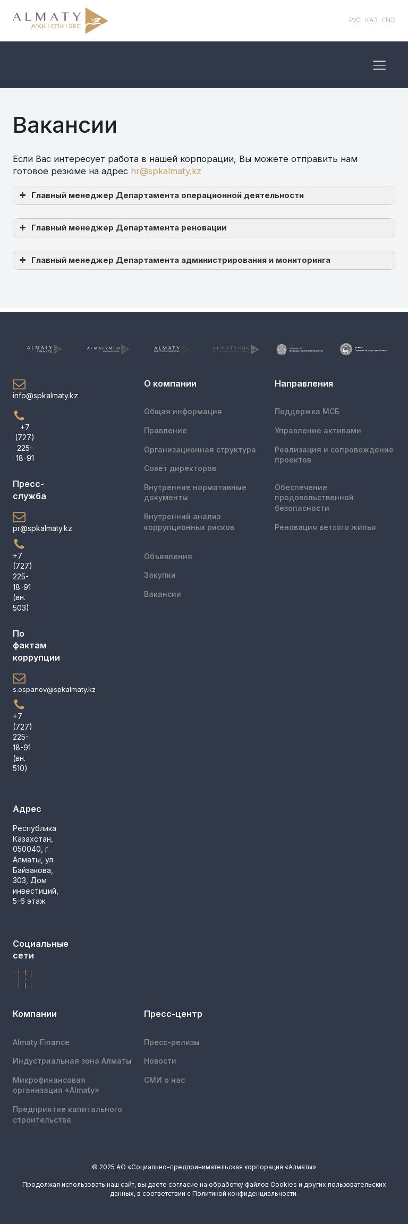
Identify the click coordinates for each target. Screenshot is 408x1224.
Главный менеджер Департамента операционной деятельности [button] (160, 195)
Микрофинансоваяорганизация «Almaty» (56, 1085)
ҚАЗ (371, 20)
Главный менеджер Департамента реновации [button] (121, 227)
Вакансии (162, 593)
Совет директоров (180, 468)
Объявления (168, 556)
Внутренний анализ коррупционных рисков (189, 522)
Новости (160, 1060)
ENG (388, 20)
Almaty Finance (41, 1042)
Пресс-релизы (172, 1042)
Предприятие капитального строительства (67, 1114)
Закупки (160, 574)
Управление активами (318, 430)
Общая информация (183, 411)
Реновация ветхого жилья (325, 527)
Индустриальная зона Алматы (72, 1060)
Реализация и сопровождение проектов (334, 455)
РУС (355, 20)
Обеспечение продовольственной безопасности (314, 497)
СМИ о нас (164, 1079)
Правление (165, 430)
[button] (25, 389)
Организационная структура (200, 449)
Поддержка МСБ (307, 411)
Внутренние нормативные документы (195, 492)
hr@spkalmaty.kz (166, 171)
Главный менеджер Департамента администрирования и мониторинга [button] (173, 260)
